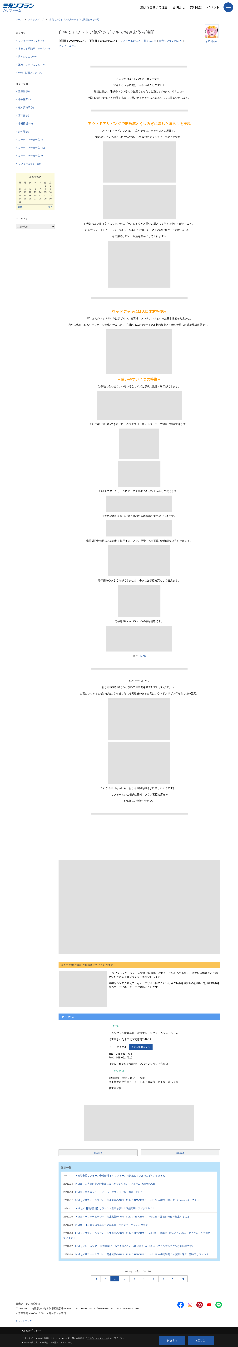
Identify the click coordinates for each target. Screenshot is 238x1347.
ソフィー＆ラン (68, 45)
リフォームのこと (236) (31, 40)
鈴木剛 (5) (23, 131)
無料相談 (196, 7)
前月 (19, 206)
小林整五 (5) (25, 99)
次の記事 (180, 1152)
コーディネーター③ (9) (31, 155)
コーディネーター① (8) (31, 139)
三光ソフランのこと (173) (32, 64)
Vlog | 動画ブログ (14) (30, 72)
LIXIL (143, 655)
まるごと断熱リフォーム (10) (34, 48)
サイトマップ (25, 1321)
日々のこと (149, 40)
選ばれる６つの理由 (154, 7)
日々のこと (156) (27, 56)
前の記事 (98, 1152)
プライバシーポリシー (97, 1338)
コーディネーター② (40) (31, 147)
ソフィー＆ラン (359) (29, 163)
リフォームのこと (130, 40)
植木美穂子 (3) (26, 107)
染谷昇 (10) (24, 91)
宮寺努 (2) (23, 115)
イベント (213, 7)
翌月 (50, 206)
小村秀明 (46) (25, 123)
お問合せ (179, 7)
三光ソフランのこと (170, 40)
